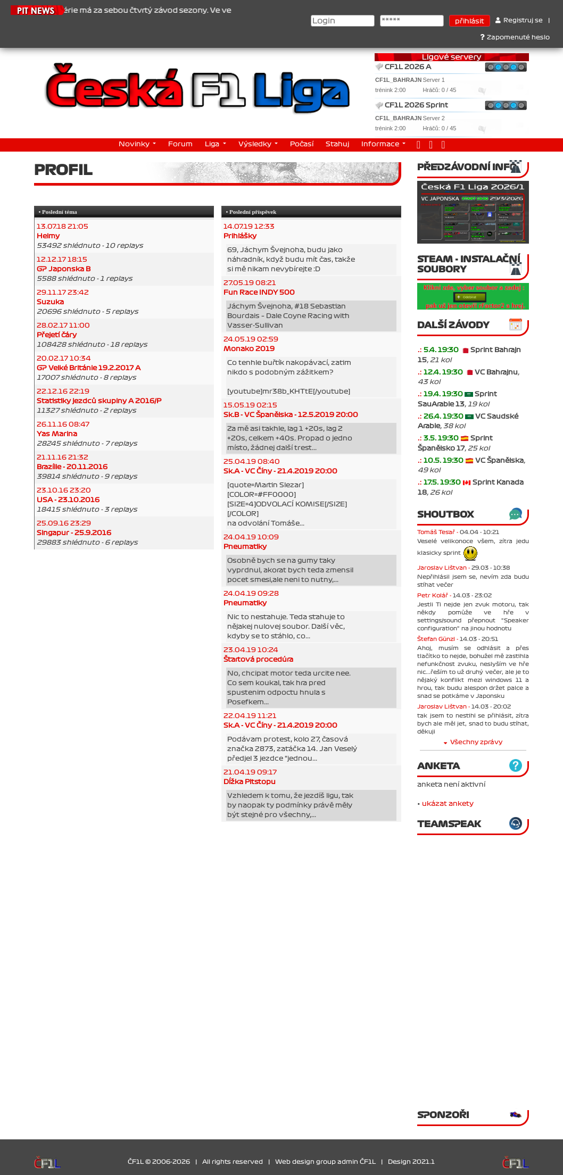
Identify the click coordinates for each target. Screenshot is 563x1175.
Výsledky (255, 144)
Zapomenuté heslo (515, 37)
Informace (381, 144)
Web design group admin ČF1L (325, 1162)
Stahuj (337, 144)
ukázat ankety (448, 804)
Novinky (135, 144)
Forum (180, 144)
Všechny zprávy (473, 742)
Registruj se (519, 20)
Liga (213, 144)
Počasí (301, 144)
